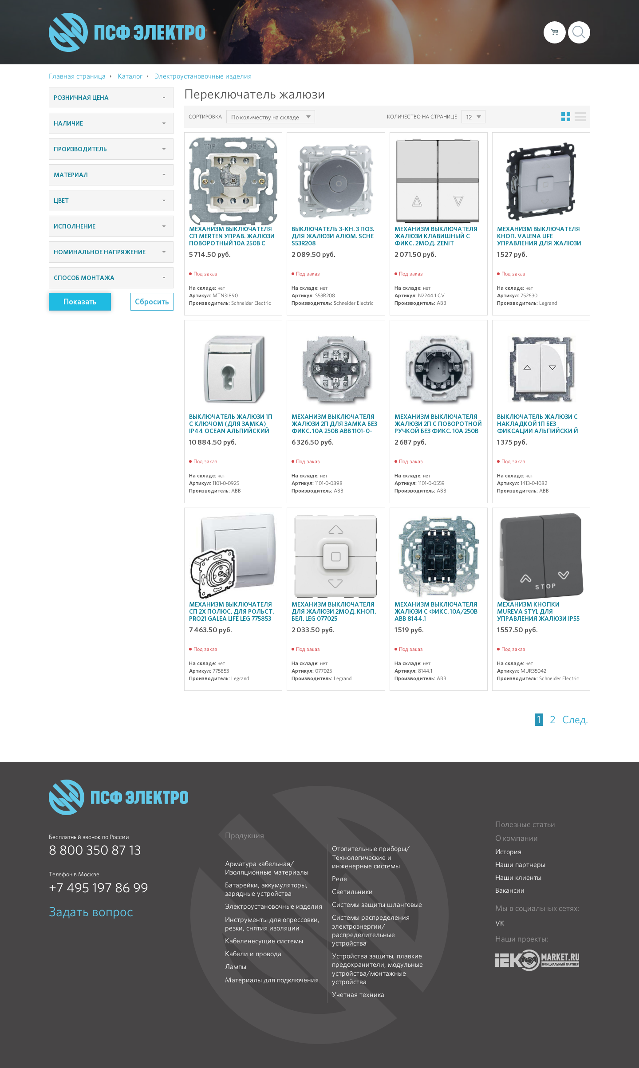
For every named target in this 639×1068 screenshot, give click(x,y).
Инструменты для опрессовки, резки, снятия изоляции (272, 923)
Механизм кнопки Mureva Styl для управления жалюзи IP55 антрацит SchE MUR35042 (538, 615)
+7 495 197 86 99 (98, 888)
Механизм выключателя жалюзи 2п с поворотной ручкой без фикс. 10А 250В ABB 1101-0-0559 (438, 427)
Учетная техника (358, 994)
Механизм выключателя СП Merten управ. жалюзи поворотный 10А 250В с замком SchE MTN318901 (232, 239)
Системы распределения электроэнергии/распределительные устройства (371, 930)
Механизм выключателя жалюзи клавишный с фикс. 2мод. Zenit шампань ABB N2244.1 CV (435, 239)
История (508, 851)
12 (469, 117)
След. (575, 719)
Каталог (410, 32)
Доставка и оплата (464, 32)
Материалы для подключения (272, 980)
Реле (339, 879)
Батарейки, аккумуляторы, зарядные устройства (266, 889)
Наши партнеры (520, 864)
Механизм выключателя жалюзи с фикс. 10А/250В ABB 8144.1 (435, 611)
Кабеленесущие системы (264, 941)
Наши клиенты (518, 877)
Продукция (244, 835)
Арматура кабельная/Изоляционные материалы (266, 867)
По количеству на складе (265, 117)
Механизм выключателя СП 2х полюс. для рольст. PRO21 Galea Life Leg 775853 (231, 611)
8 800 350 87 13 (95, 850)
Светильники (352, 891)
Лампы (235, 966)
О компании (367, 32)
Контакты (520, 32)
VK (500, 923)
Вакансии (510, 890)
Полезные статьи (525, 824)
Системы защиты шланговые (377, 904)
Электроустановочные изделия (273, 906)
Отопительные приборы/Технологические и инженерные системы (371, 857)
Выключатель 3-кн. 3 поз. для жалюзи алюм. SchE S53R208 (333, 236)
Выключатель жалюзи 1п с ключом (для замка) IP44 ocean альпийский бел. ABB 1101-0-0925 (230, 427)
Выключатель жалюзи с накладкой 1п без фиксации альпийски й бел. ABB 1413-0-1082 (537, 427)
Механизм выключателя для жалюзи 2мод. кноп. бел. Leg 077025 (334, 611)
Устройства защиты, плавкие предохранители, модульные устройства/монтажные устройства (377, 969)
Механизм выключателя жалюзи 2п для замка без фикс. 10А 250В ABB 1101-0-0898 (334, 427)
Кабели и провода (253, 954)
